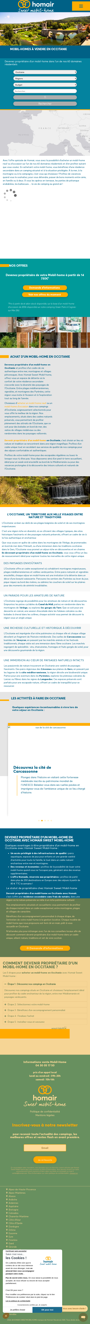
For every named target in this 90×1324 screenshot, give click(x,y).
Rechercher (45, 103)
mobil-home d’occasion (16, 406)
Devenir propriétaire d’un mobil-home (25, 440)
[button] (39, 820)
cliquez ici (74, 1173)
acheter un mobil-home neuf (31, 403)
